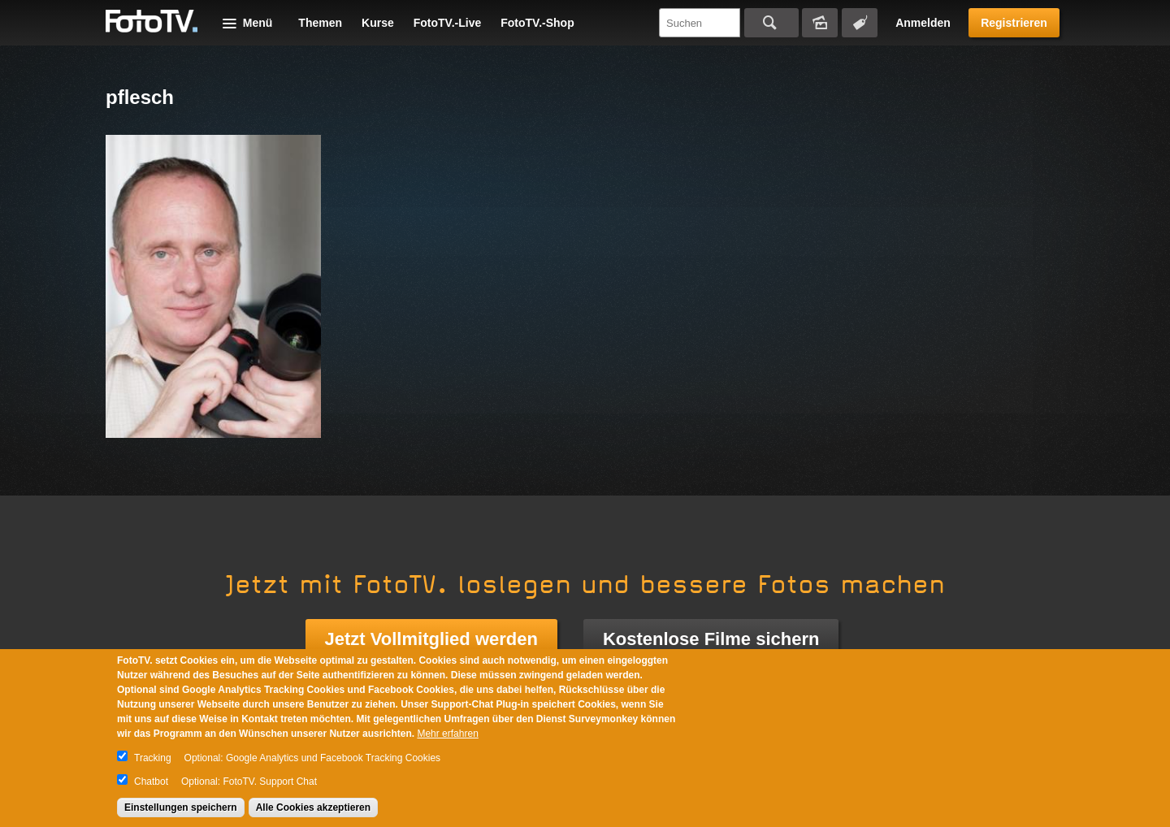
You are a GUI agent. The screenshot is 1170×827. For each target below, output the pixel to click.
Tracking (152, 758)
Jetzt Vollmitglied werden (431, 639)
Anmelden (923, 22)
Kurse (378, 22)
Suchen (771, 22)
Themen (320, 22)
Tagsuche (860, 22)
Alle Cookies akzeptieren (313, 807)
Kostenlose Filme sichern (711, 639)
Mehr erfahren (447, 733)
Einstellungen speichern (180, 807)
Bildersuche (820, 22)
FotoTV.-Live (448, 22)
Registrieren (1014, 22)
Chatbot (151, 781)
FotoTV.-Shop (537, 22)
